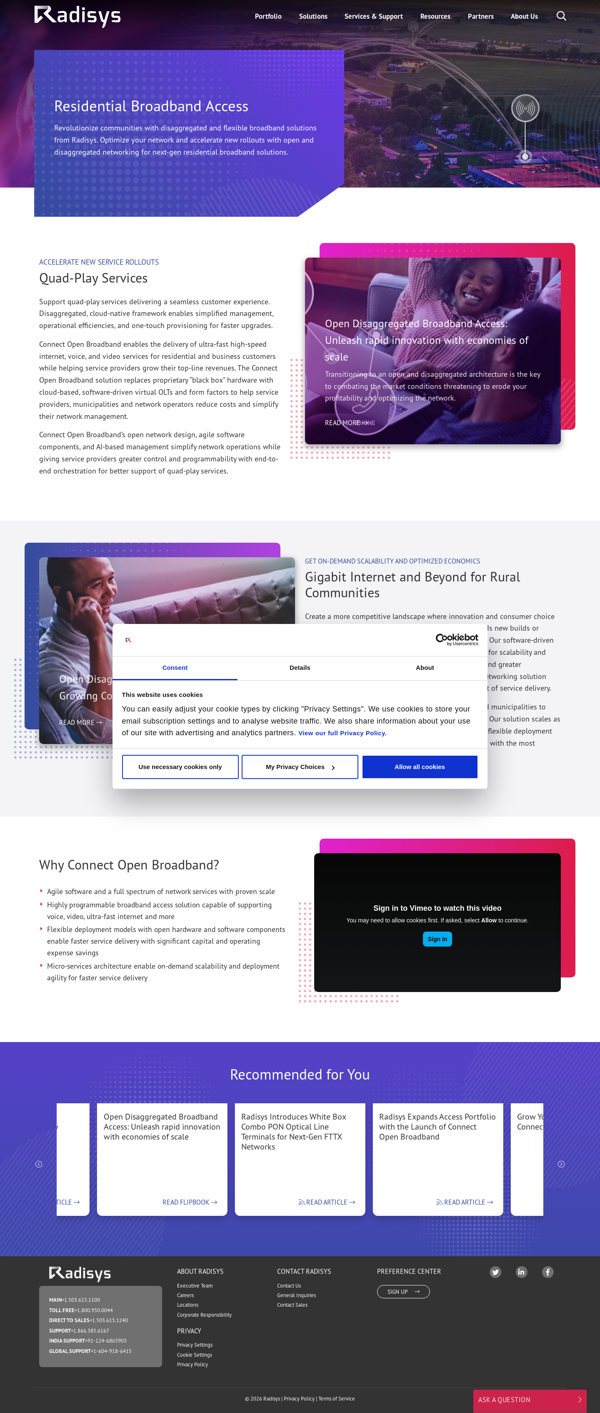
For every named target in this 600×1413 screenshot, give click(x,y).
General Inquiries (296, 1295)
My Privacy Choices (300, 766)
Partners (481, 16)
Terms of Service (336, 1398)
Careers (185, 1295)
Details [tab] (300, 667)
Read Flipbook (189, 1202)
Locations (187, 1304)
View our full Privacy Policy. (342, 733)
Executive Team (194, 1285)
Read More (346, 463)
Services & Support (374, 16)
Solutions (313, 16)
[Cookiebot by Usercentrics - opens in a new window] (441, 640)
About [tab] (425, 667)
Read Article (327, 1202)
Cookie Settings (194, 1354)
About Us (524, 16)
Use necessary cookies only (180, 766)
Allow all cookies (420, 766)
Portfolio (268, 16)
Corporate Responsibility (204, 1314)
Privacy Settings (194, 1344)
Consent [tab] (175, 667)
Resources (435, 16)
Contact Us (289, 1285)
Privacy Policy (192, 1364)
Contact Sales (292, 1304)
